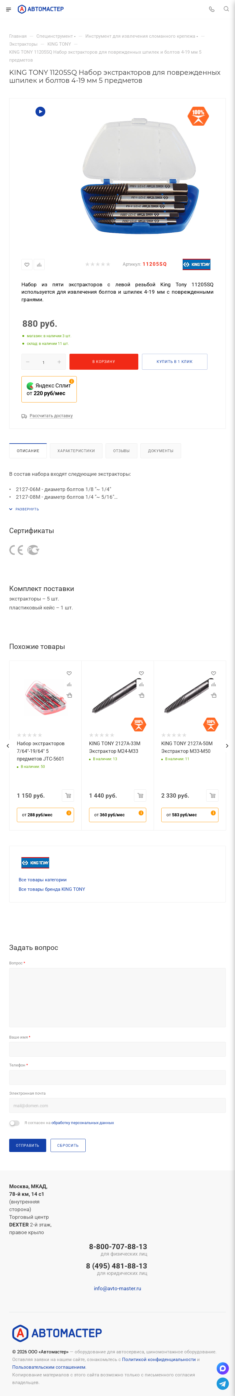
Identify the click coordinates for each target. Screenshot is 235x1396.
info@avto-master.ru (117, 1288)
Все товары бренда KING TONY (52, 889)
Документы (160, 450)
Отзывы (121, 450)
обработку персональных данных (82, 1122)
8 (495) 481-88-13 (116, 1269)
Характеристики (76, 450)
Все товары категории (43, 880)
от (37, 814)
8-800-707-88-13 (116, 1250)
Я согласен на (69, 1122)
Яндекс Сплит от (49, 389)
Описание (28, 450)
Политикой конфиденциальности (159, 1359)
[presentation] (8, 746)
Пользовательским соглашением (48, 1367)
